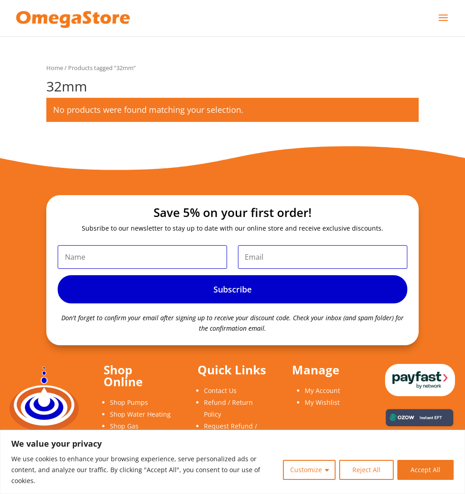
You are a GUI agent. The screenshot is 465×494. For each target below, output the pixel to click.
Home (54, 68)
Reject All (366, 469)
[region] (232, 462)
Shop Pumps (129, 402)
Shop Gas (124, 426)
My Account (322, 390)
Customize (306, 469)
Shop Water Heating (140, 414)
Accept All (425, 469)
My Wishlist (322, 402)
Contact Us (220, 390)
